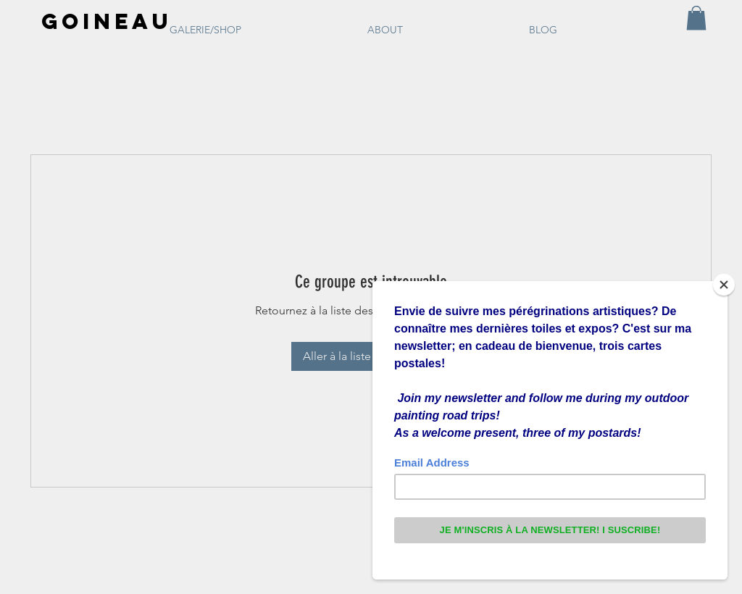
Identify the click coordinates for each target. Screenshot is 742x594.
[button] (696, 18)
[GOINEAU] (105, 22)
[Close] (724, 285)
